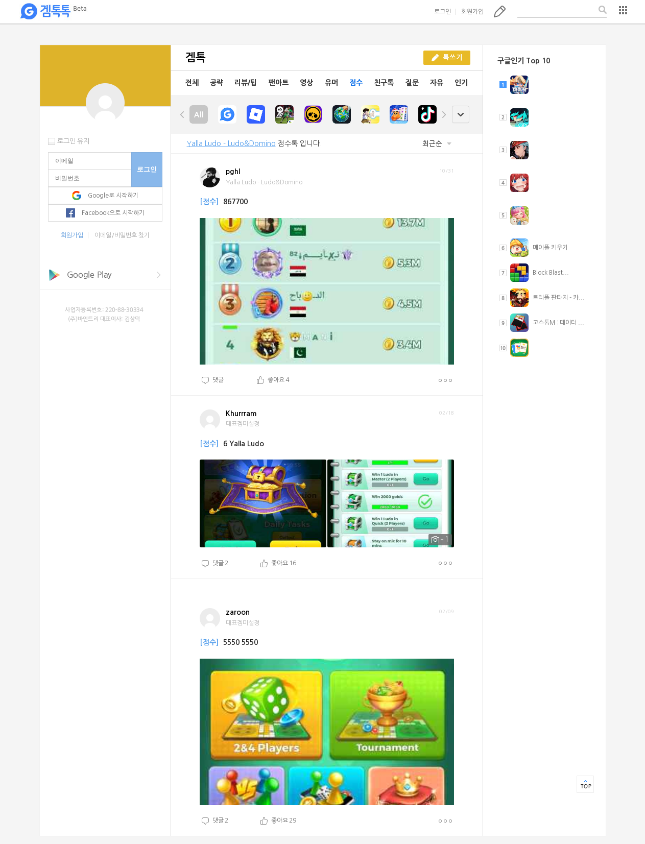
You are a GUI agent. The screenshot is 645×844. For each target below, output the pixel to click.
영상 (306, 82)
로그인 (442, 12)
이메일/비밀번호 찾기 (122, 235)
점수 (356, 82)
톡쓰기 (500, 11)
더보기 (445, 380)
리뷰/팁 (245, 82)
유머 (331, 82)
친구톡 (384, 82)
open (460, 115)
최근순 (436, 143)
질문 (412, 82)
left (182, 114)
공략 (216, 82)
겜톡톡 (53, 11)
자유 (436, 82)
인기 (461, 82)
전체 (192, 82)
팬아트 (279, 82)
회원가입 (472, 12)
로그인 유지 (73, 141)
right (444, 114)
